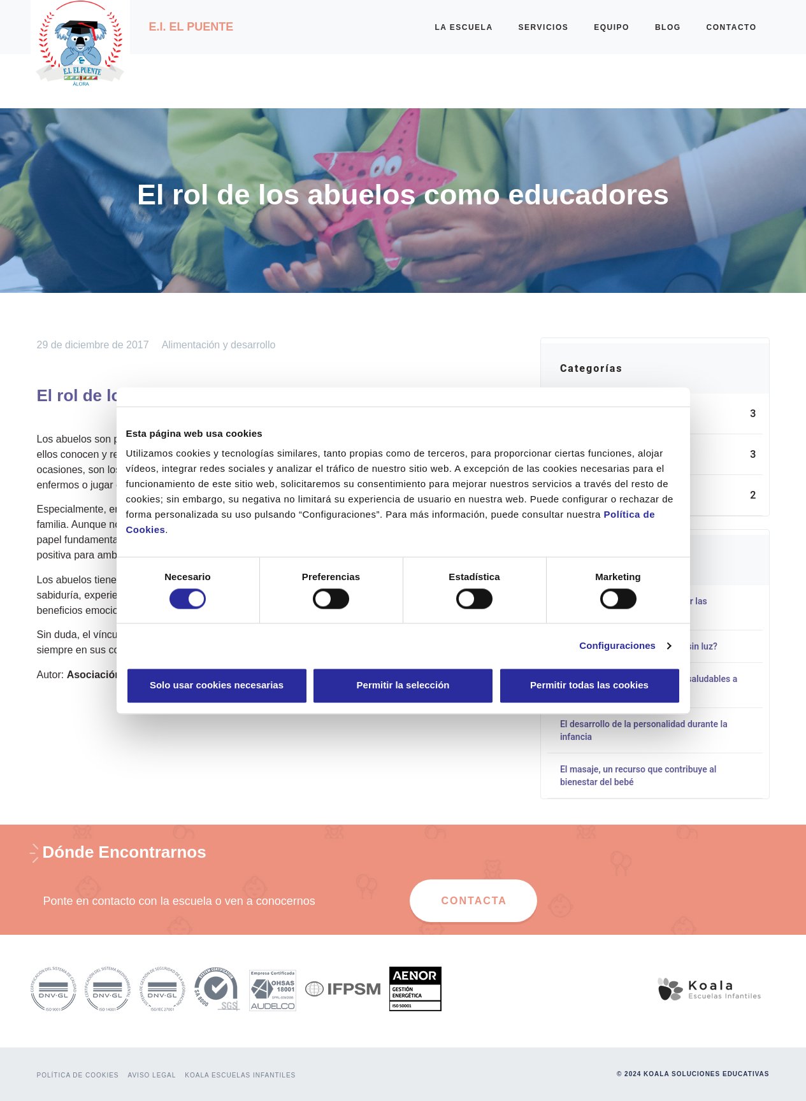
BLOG (668, 27)
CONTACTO (732, 27)
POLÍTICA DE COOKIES (78, 1075)
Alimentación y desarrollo (219, 344)
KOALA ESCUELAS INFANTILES (240, 1075)
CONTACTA (474, 900)
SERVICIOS (544, 27)
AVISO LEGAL (152, 1075)
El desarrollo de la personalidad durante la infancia (644, 730)
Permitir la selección (403, 685)
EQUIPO (612, 27)
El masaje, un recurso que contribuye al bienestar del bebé (638, 775)
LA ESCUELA (464, 27)
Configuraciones (617, 645)
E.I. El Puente (191, 26)
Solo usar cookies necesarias (217, 685)
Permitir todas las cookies (589, 685)
